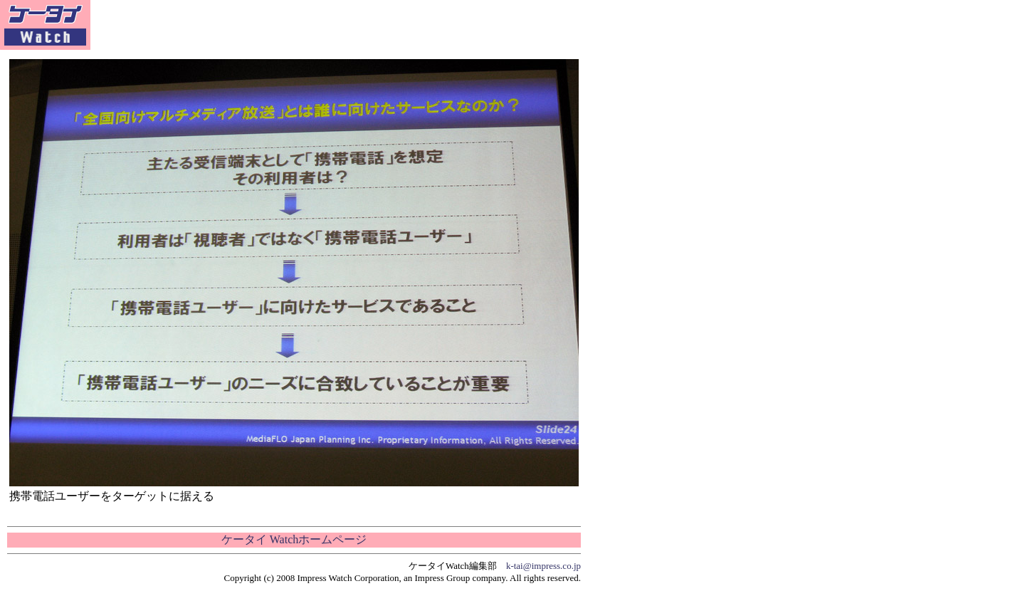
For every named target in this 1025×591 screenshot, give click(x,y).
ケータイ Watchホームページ (294, 539)
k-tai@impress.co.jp (543, 565)
